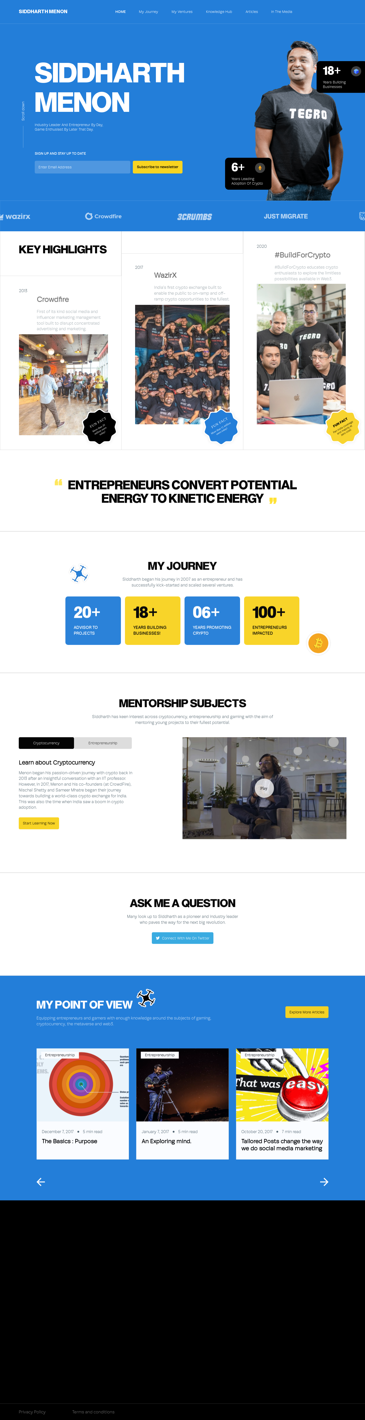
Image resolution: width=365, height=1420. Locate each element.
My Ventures (182, 11)
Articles (252, 11)
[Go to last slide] (40, 1184)
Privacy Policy (32, 1411)
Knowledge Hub (219, 11)
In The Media (281, 12)
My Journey (148, 11)
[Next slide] (324, 1184)
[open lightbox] (264, 791)
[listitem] (82, 1106)
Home (120, 11)
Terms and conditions (93, 1411)
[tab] (46, 746)
